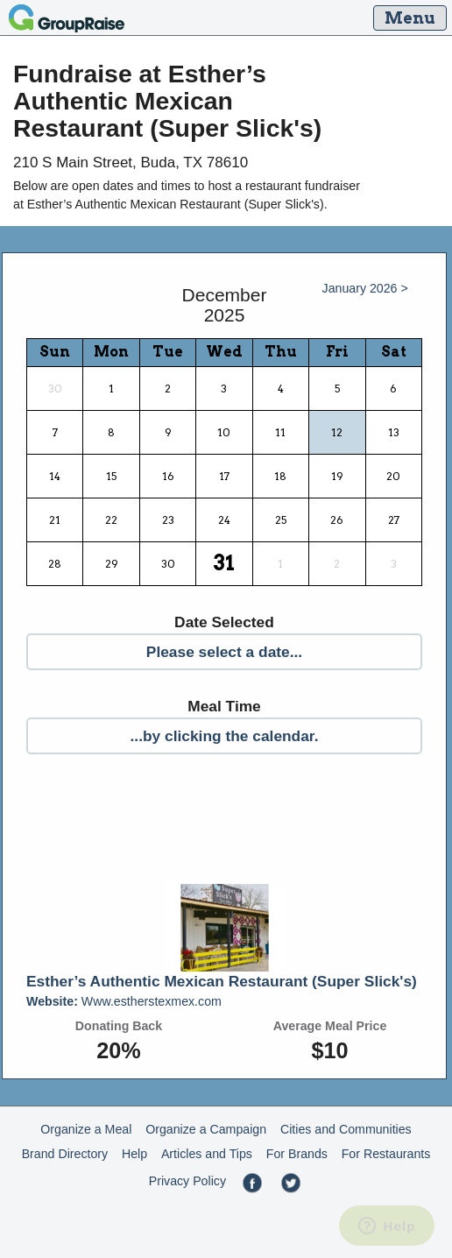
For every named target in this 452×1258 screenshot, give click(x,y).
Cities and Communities (346, 1129)
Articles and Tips (206, 1154)
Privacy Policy (187, 1181)
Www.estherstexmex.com (124, 1001)
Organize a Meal (85, 1129)
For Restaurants (386, 1154)
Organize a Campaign (205, 1129)
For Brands (297, 1154)
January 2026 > (365, 288)
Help (134, 1154)
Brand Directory (65, 1154)
